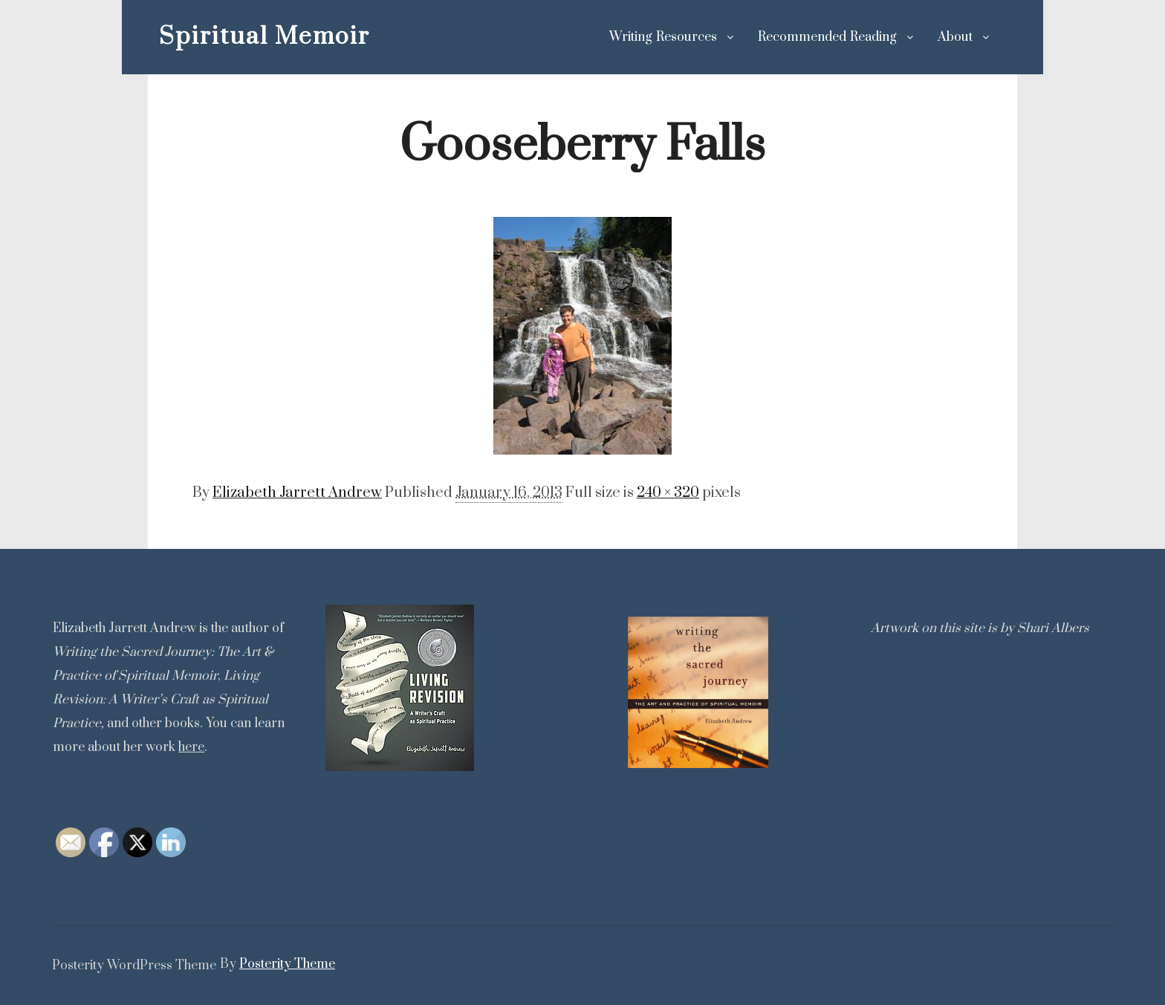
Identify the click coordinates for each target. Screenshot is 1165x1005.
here (191, 747)
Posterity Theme (287, 964)
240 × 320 (668, 493)
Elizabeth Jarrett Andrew (297, 493)
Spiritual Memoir (233, 37)
